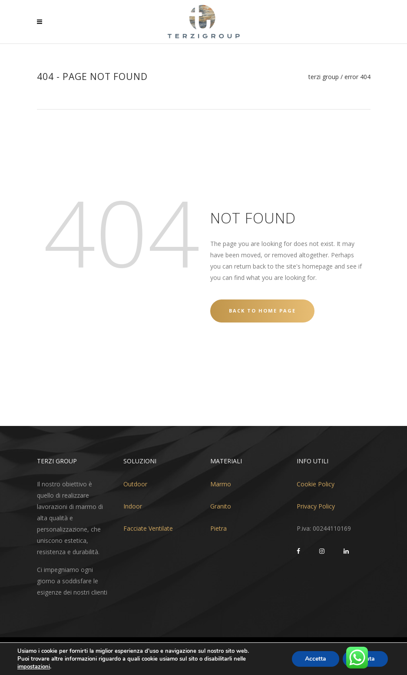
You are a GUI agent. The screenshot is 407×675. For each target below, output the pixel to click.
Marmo (220, 484)
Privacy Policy (316, 506)
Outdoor (135, 484)
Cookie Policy (315, 484)
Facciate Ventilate (148, 528)
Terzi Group (323, 77)
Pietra (218, 528)
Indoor (132, 506)
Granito (220, 506)
